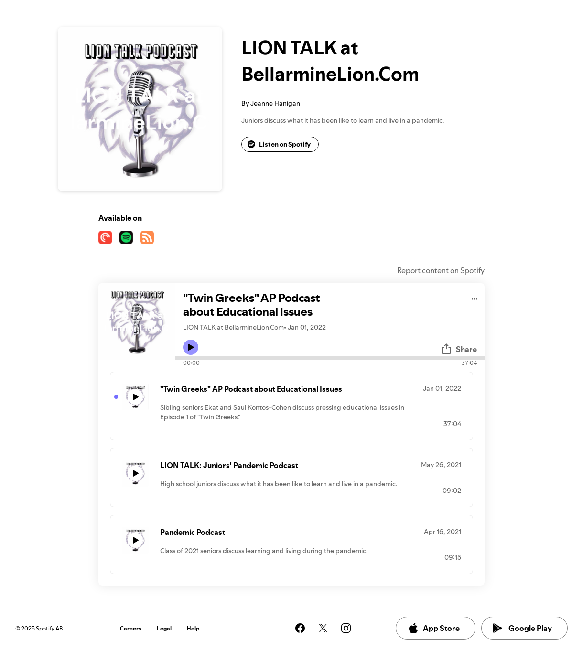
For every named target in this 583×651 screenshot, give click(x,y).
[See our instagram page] (346, 628)
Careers (130, 628)
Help (193, 628)
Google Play (522, 628)
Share (459, 349)
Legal (164, 628)
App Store (434, 628)
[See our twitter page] (323, 628)
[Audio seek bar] (330, 358)
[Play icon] (190, 347)
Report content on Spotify (441, 270)
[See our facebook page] (300, 628)
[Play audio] (474, 297)
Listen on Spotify (279, 144)
